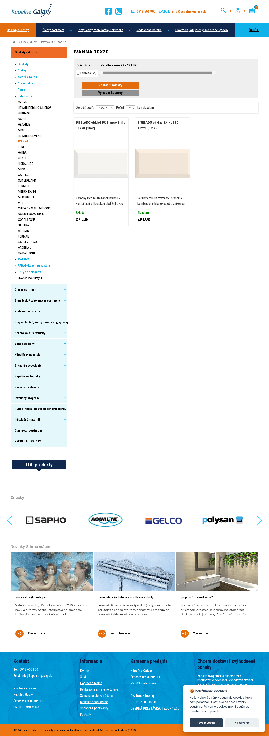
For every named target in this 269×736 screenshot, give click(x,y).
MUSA (22, 169)
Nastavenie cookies (87, 730)
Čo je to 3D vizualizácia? (197, 597)
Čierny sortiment (53, 30)
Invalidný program (27, 398)
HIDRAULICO (25, 164)
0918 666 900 (29, 669)
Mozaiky (23, 259)
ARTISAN (23, 231)
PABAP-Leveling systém (34, 265)
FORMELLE (24, 186)
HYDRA (22, 152)
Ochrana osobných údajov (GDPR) (117, 730)
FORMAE (23, 236)
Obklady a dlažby (18, 30)
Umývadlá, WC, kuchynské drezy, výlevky (201, 30)
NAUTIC (23, 119)
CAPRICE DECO (27, 242)
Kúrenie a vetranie (27, 387)
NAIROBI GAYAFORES (31, 214)
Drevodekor (25, 83)
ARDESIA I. (24, 247)
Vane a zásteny (25, 344)
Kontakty (86, 715)
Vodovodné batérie (149, 30)
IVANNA (61, 41)
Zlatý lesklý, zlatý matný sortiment (100, 30)
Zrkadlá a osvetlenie (28, 365)
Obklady (23, 64)
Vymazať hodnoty (110, 93)
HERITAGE (24, 113)
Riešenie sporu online (94, 702)
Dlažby (22, 70)
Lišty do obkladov (29, 272)
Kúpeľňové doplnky (27, 376)
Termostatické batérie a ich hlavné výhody (125, 597)
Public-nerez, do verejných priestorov (40, 409)
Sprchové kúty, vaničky (30, 333)
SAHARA (23, 225)
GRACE (22, 158)
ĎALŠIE (250, 30)
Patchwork (47, 41)
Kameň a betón (27, 77)
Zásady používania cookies (60, 730)
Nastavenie (242, 722)
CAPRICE (23, 175)
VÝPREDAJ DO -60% (28, 441)
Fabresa (87, 73)
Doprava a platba (91, 683)
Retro (21, 90)
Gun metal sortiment (28, 430)
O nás (83, 677)
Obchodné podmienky (94, 708)
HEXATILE (24, 124)
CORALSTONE (26, 220)
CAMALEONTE (27, 253)
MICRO (22, 130)
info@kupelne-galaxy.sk (37, 676)
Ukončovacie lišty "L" (31, 278)
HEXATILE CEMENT (29, 136)
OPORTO (23, 102)
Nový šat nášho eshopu (30, 597)
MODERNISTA (26, 197)
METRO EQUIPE (27, 191)
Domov (85, 670)
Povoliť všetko (206, 722)
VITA (21, 203)
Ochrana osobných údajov (96, 696)
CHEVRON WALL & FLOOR (34, 208)
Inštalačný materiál (27, 420)
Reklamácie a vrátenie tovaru (99, 689)
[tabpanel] (52, 597)
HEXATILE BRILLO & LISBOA (35, 108)
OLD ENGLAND (27, 180)
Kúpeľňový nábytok (27, 355)
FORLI (21, 147)
